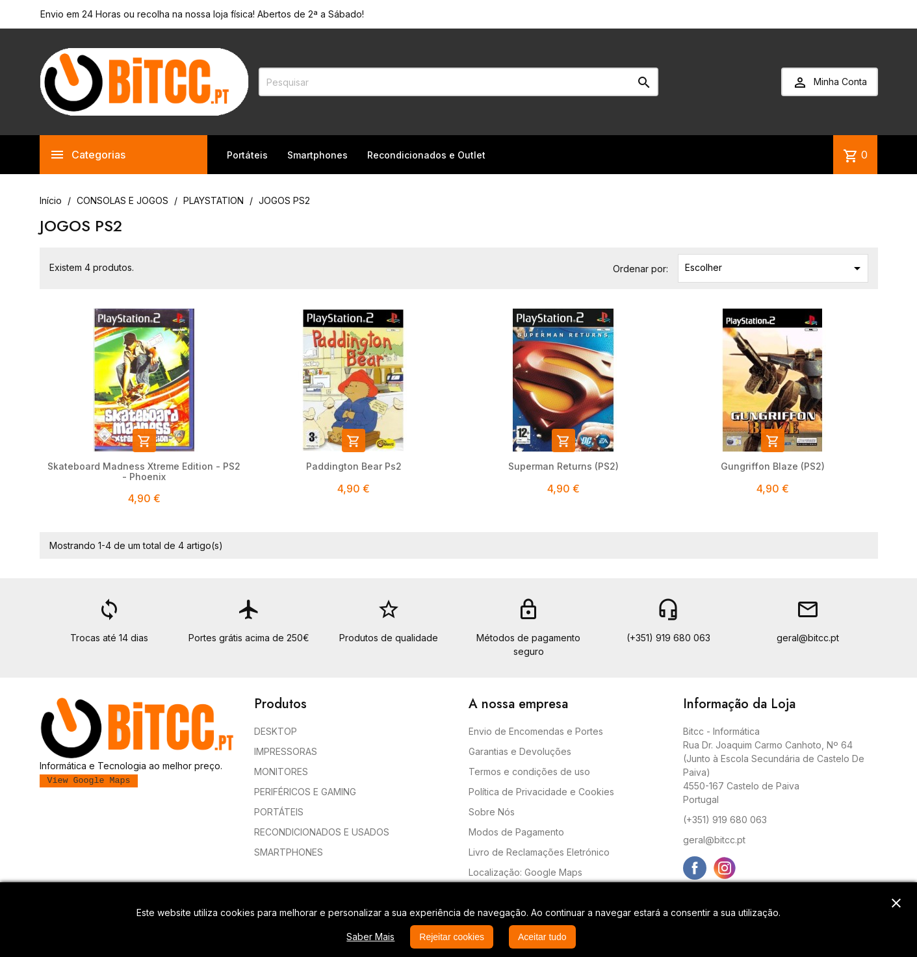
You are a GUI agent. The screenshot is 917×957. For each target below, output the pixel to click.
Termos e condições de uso (529, 771)
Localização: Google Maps (525, 872)
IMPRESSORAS (285, 751)
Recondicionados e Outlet (426, 154)
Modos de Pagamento (516, 831)
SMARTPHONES (288, 852)
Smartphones (317, 154)
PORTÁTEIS (279, 811)
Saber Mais (370, 936)
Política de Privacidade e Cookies (541, 791)
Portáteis (247, 154)
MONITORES (281, 771)
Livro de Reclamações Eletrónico (539, 852)
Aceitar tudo (542, 937)
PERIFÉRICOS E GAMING (305, 791)
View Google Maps (89, 780)
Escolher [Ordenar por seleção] (775, 268)
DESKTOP (275, 731)
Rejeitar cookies (451, 937)
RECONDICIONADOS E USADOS (321, 831)
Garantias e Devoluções (520, 751)
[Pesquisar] (458, 82)
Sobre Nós (492, 811)
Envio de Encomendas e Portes (536, 731)
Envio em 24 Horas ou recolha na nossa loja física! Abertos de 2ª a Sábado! (202, 13)
